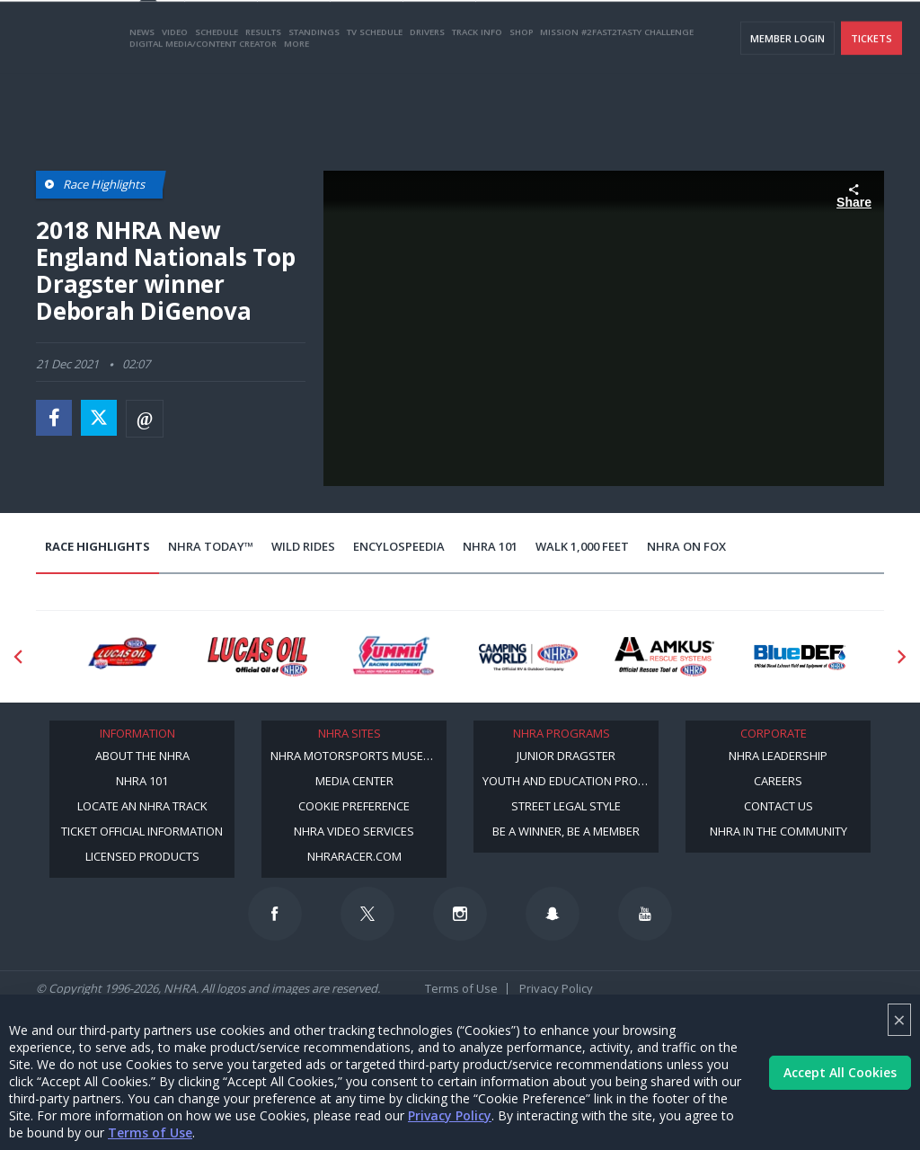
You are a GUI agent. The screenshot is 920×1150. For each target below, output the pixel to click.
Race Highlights (97, 546)
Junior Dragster (566, 756)
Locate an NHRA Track (142, 806)
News (142, 102)
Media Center (354, 781)
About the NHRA (142, 756)
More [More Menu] (296, 113)
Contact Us (778, 806)
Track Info (477, 102)
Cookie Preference (354, 806)
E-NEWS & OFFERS (804, 36)
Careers (778, 781)
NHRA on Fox (686, 546)
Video (175, 102)
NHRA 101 (490, 546)
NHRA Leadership (778, 756)
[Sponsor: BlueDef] (800, 657)
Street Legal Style (566, 806)
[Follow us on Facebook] (275, 914)
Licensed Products (142, 856)
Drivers (427, 102)
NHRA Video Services (354, 831)
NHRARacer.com (354, 856)
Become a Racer (543, 36)
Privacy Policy (449, 1115)
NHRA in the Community (778, 831)
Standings (314, 102)
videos (879, 36)
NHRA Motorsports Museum (355, 756)
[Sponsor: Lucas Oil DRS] (122, 657)
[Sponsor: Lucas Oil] (257, 657)
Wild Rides (303, 546)
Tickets (871, 108)
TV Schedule (374, 102)
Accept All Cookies (840, 1072)
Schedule (216, 102)
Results (263, 102)
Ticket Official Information (142, 831)
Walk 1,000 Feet (582, 546)
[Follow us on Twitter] (367, 914)
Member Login (787, 108)
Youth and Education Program (570, 781)
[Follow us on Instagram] (460, 914)
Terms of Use (150, 1132)
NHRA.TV (726, 36)
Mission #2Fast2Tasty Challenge (617, 102)
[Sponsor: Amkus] (664, 657)
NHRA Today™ (210, 546)
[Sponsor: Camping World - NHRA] (529, 657)
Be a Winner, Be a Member (566, 831)
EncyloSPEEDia (399, 546)
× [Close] (899, 1019)
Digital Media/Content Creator (203, 113)
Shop (521, 102)
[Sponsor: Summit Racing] (393, 657)
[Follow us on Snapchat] (552, 914)
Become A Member (644, 36)
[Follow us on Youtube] (645, 914)
